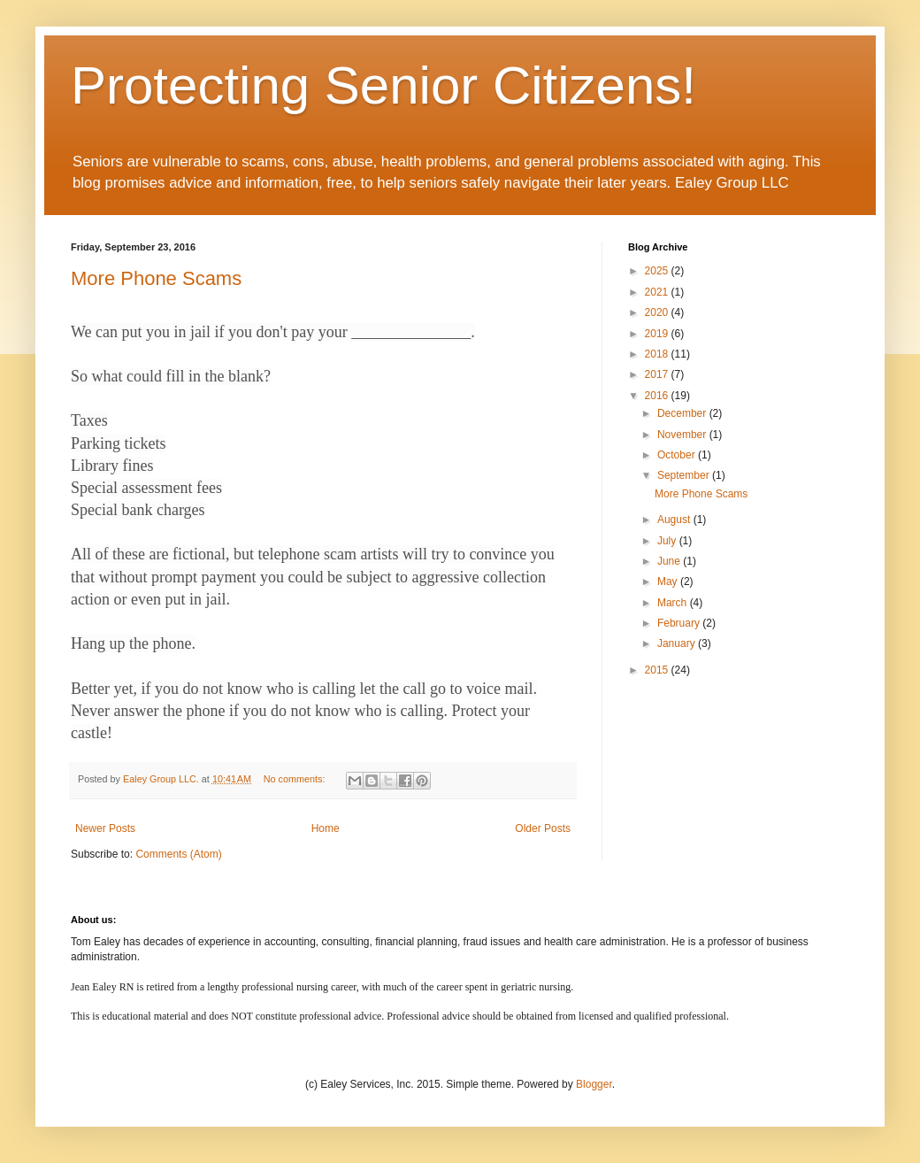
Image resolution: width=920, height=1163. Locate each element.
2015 (658, 670)
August (675, 519)
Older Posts (543, 828)
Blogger (594, 1084)
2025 (658, 271)
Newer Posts (105, 828)
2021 (658, 292)
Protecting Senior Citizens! (383, 85)
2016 (658, 395)
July (668, 541)
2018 (658, 354)
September (684, 475)
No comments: (296, 779)
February (679, 623)
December (683, 413)
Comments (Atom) (178, 854)
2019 (658, 333)
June (670, 561)
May (668, 581)
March (673, 603)
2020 (658, 312)
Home (325, 828)
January (677, 643)
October (677, 455)
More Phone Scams (156, 278)
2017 (658, 374)
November (683, 434)
